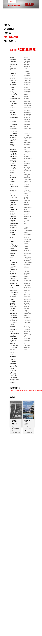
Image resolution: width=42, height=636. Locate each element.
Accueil (8, 24)
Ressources (10, 40)
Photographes (11, 36)
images (7, 32)
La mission (9, 28)
